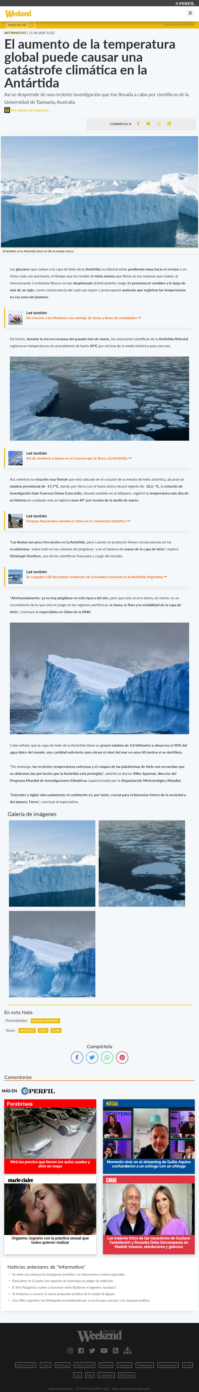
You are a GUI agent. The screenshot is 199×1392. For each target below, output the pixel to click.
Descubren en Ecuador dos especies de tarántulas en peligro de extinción (64, 1281)
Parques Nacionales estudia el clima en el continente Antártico (76, 521)
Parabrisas (144, 1365)
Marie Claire (85, 1365)
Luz (77, 1375)
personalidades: (17, 1020)
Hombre (124, 1365)
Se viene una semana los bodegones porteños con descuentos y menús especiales (68, 1274)
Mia (90, 1375)
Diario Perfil (26, 1365)
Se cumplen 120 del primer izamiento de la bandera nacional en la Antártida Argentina (94, 577)
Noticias (63, 1365)
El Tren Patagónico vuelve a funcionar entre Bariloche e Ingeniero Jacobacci (64, 1287)
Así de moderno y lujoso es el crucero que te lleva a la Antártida (76, 458)
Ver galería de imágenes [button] (26, 110)
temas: (10, 1030)
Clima (56, 1030)
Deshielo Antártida (45, 1020)
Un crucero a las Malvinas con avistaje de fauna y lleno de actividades (81, 318)
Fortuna (106, 1365)
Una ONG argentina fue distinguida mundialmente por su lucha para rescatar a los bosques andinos (81, 1300)
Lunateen (106, 1375)
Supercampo (168, 1365)
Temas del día (21, 25)
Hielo (43, 1030)
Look (187, 1365)
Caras (46, 1365)
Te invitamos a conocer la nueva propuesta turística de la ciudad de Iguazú (63, 1294)
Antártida (27, 1030)
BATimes (126, 1375)
